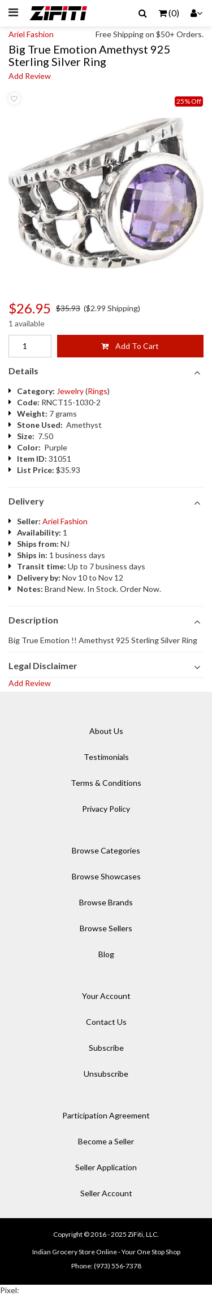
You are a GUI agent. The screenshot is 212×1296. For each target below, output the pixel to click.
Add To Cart (130, 346)
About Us (106, 731)
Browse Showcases (106, 876)
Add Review (29, 76)
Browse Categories (106, 850)
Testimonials (106, 757)
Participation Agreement (106, 1115)
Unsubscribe (106, 1073)
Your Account (106, 996)
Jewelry (70, 391)
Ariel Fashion (31, 34)
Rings (97, 391)
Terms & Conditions (106, 783)
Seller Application (106, 1167)
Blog (106, 954)
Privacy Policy (106, 808)
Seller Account (106, 1193)
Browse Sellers (106, 928)
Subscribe (106, 1047)
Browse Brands (106, 902)
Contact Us (106, 1022)
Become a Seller (106, 1141)
